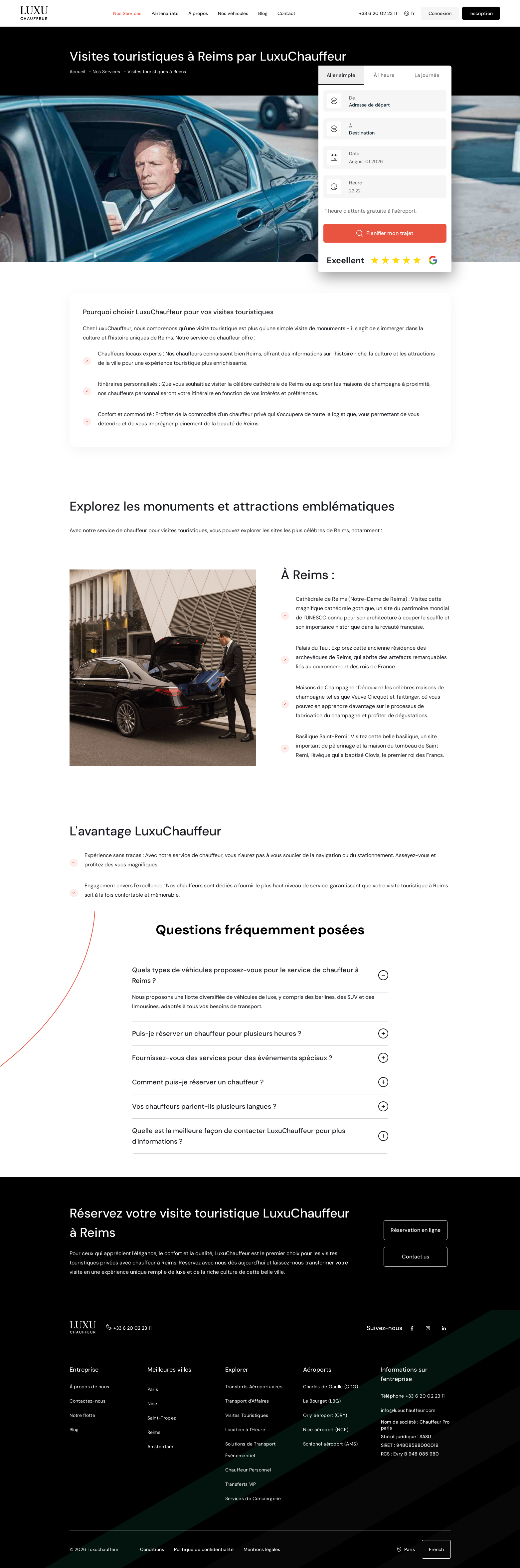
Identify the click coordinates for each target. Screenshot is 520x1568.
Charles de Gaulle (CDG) (330, 1387)
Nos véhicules (233, 13)
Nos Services (127, 13)
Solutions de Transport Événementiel (250, 1449)
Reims (154, 1432)
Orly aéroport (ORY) (325, 1415)
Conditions (152, 1549)
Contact (286, 13)
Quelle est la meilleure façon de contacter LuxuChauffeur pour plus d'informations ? (238, 1136)
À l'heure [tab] (384, 75)
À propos (198, 13)
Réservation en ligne (415, 1230)
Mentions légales (262, 1549)
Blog (262, 13)
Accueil (77, 72)
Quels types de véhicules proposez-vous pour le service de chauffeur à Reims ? (245, 975)
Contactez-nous (88, 1401)
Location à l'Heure (245, 1430)
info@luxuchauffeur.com (408, 1410)
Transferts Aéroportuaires (254, 1387)
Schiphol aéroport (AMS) (330, 1444)
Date (354, 153)
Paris (152, 1389)
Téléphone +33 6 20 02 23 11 (413, 1396)
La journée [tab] (427, 75)
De (352, 98)
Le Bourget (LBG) (322, 1401)
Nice (152, 1404)
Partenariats (164, 13)
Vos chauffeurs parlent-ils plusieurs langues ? (204, 1106)
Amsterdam (160, 1447)
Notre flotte (82, 1415)
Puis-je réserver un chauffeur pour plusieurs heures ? (216, 1033)
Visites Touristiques (246, 1415)
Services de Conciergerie (253, 1498)
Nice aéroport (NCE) (326, 1430)
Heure (355, 183)
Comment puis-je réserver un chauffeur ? (198, 1082)
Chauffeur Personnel (248, 1470)
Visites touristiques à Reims (156, 72)
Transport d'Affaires (247, 1401)
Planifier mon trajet (384, 233)
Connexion (440, 13)
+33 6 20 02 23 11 (378, 13)
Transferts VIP (240, 1484)
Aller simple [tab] (341, 75)
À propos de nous (89, 1387)
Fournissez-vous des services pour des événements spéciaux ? (232, 1057)
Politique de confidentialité (204, 1549)
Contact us (415, 1256)
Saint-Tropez (161, 1418)
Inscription (481, 13)
